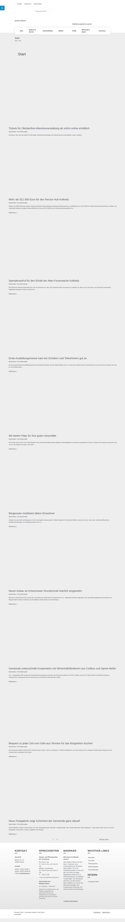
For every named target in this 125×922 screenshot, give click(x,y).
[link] (81, 16)
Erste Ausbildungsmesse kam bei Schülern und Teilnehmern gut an (50, 358)
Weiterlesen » (13, 212)
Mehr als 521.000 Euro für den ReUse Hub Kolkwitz (40, 199)
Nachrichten (12, 131)
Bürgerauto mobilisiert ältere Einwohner (33, 513)
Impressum (97, 916)
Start (16, 40)
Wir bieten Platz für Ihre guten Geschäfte (34, 435)
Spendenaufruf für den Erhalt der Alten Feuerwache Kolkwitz (46, 280)
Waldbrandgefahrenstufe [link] (82, 24)
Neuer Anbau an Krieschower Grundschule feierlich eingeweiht (47, 590)
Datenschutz (106, 916)
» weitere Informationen (70, 904)
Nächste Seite (104, 843)
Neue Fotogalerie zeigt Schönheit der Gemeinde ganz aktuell (46, 824)
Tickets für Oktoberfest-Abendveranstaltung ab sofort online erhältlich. (52, 128)
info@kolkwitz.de (24, 877)
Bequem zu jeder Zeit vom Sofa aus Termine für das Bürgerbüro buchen (53, 746)
